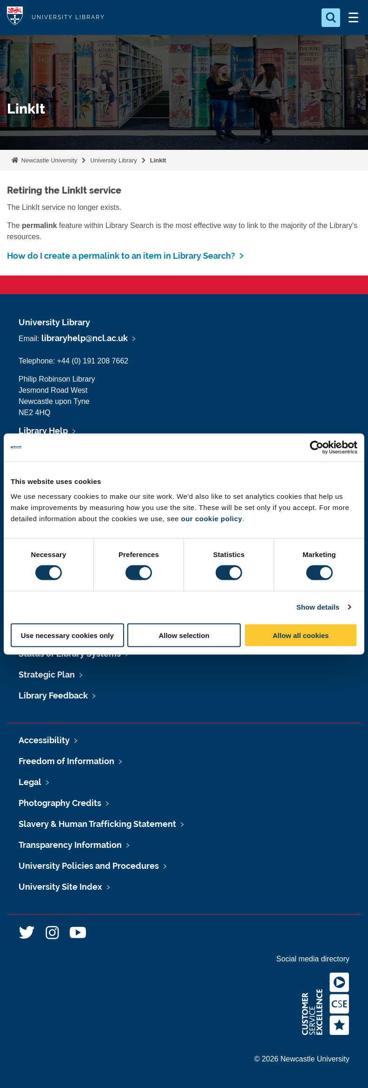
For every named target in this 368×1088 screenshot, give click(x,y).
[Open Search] (331, 17)
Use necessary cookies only (67, 635)
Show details (318, 607)
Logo (15, 17)
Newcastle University (48, 160)
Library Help (43, 431)
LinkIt (158, 160)
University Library (113, 160)
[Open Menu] (353, 17)
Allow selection (183, 635)
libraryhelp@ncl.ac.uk (84, 338)
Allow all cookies (301, 635)
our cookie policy (212, 518)
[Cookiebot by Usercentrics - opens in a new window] (316, 448)
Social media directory (312, 959)
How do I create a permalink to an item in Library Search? (121, 256)
